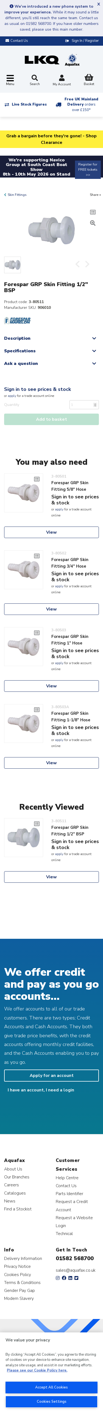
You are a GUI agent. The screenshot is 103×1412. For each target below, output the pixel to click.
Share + (95, 195)
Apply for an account (52, 1076)
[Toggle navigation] (10, 80)
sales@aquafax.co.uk (76, 1270)
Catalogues (15, 1193)
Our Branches (16, 1177)
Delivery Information (23, 1258)
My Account (62, 80)
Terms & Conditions (22, 1282)
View (51, 532)
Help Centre (67, 1178)
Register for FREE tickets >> (88, 169)
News (9, 1201)
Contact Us (66, 1186)
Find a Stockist (18, 1209)
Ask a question (21, 364)
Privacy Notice (17, 1266)
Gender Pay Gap (19, 1290)
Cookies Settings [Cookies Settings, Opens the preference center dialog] (51, 1401)
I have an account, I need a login (41, 1090)
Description (17, 338)
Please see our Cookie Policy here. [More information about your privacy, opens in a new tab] (37, 1370)
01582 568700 (75, 1258)
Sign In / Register (85, 40)
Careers (11, 1185)
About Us (13, 1169)
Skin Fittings (17, 195)
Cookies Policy (17, 1274)
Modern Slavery (19, 1298)
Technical (64, 1233)
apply (12, 396)
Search (35, 80)
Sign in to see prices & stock (37, 389)
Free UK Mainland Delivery (81, 104)
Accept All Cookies (51, 1387)
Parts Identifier (69, 1193)
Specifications (20, 351)
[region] (51, 1372)
